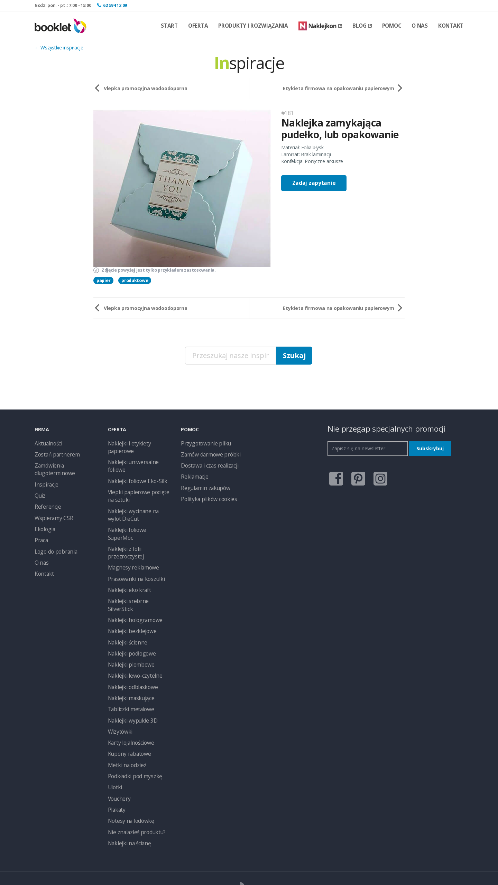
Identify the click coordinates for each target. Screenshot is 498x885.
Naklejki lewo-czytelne (132, 622)
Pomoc (392, 25)
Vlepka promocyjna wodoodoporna (145, 88)
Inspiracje (45, 480)
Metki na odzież (125, 705)
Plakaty (115, 746)
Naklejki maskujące (128, 643)
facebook (334, 476)
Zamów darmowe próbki (207, 453)
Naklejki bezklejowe (129, 580)
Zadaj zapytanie (314, 183)
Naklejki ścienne (125, 591)
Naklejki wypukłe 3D (129, 663)
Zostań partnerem (54, 453)
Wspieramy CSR (51, 511)
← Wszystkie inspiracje (59, 47)
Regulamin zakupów (202, 484)
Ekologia (44, 522)
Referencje (46, 501)
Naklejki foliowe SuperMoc (136, 508)
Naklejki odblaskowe (130, 632)
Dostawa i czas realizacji (207, 463)
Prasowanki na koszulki (133, 539)
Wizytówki (118, 674)
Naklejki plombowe (128, 612)
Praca (41, 532)
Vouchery (118, 736)
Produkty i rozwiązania (253, 25)
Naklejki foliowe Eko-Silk (134, 463)
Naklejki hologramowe (132, 570)
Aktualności (47, 442)
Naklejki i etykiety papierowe (138, 442)
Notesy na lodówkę (129, 757)
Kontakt (450, 25)
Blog (362, 25)
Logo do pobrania (54, 542)
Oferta (198, 25)
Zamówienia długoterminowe (52, 466)
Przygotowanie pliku (202, 442)
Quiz (39, 491)
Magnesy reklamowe (130, 529)
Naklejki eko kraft (126, 549)
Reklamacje (193, 473)
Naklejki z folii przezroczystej (138, 518)
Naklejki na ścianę (127, 777)
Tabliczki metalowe (128, 653)
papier (103, 280)
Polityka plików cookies (206, 494)
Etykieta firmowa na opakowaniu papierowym (338, 88)
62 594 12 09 (115, 5)
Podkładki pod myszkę (132, 715)
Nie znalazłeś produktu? (133, 767)
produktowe (134, 280)
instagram (378, 476)
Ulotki (114, 726)
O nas (420, 25)
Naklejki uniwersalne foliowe (138, 453)
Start (169, 25)
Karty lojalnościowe (129, 684)
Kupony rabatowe (127, 694)
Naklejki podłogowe (129, 601)
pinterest (356, 476)
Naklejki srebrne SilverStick (136, 560)
